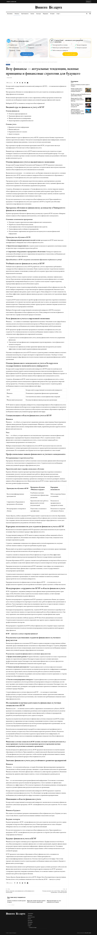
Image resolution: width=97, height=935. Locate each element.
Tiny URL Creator (88, 932)
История (53, 13)
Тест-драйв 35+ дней (70, 54)
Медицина (46, 13)
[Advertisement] (48, 25)
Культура (39, 13)
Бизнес (33, 13)
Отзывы (18, 50)
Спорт (59, 13)
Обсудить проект (26, 54)
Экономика (10, 13)
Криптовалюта (25, 13)
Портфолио (12, 50)
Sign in (88, 1)
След (13, 904)
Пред (9, 904)
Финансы (17, 13)
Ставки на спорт (33, 927)
